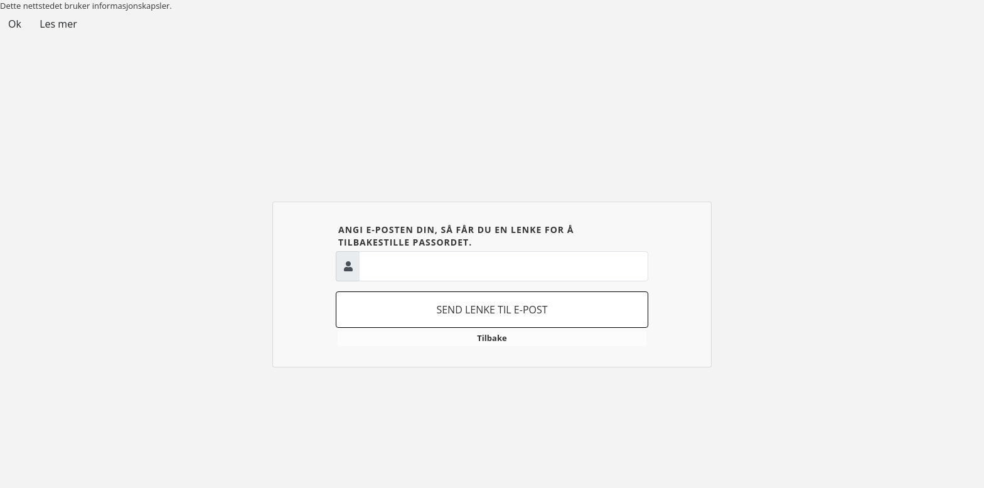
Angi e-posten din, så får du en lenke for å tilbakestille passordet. (456, 236)
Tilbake (491, 338)
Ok (14, 24)
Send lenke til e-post (491, 310)
